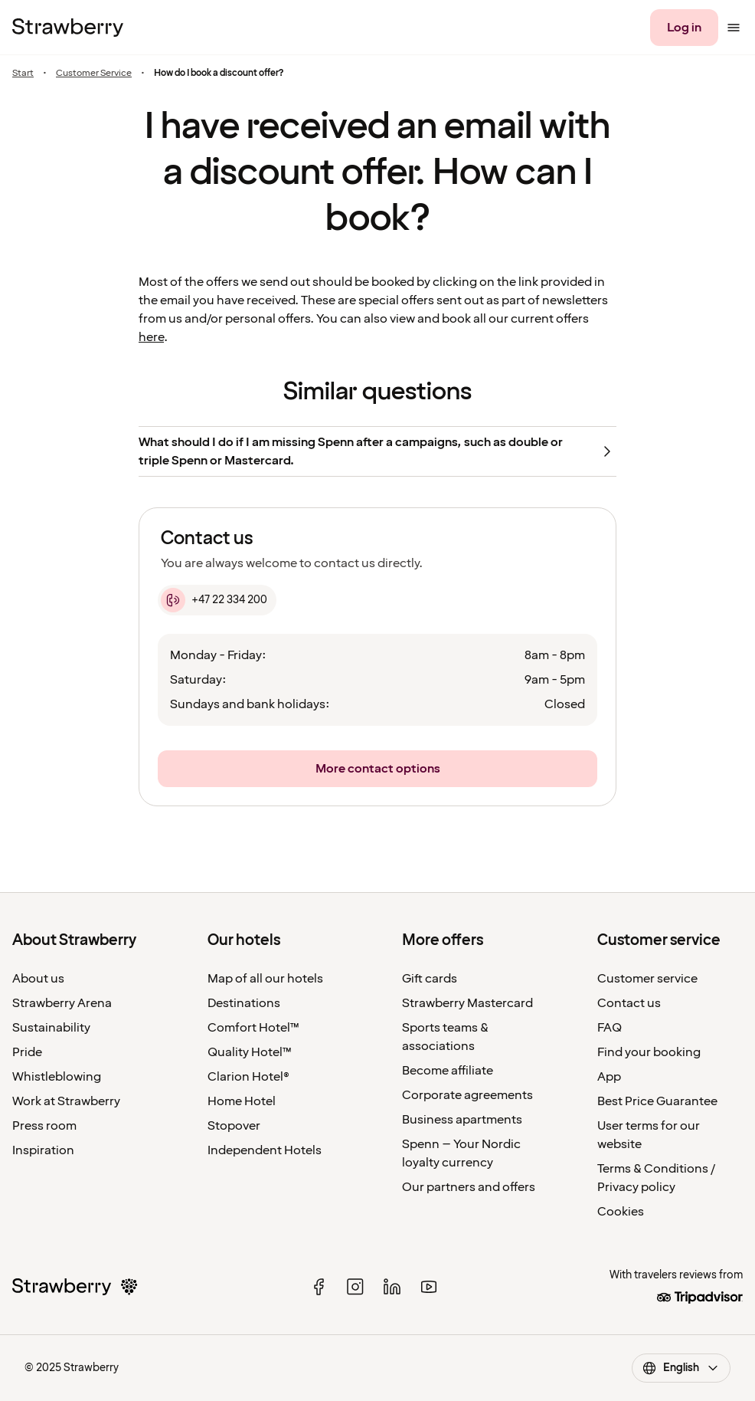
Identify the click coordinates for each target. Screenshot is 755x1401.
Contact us (629, 1003)
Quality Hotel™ (250, 1052)
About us (38, 978)
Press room (44, 1125)
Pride (27, 1052)
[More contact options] (377, 768)
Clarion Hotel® (248, 1076)
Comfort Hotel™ (253, 1027)
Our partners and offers (468, 1187)
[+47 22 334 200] (217, 600)
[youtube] (429, 1287)
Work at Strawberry (66, 1101)
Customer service (647, 978)
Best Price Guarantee (657, 1101)
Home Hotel (242, 1101)
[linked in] (392, 1287)
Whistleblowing (56, 1076)
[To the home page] (67, 27)
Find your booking (649, 1052)
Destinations (244, 1003)
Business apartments (462, 1119)
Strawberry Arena (62, 1003)
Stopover (234, 1125)
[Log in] (684, 27)
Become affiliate (447, 1070)
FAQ (609, 1027)
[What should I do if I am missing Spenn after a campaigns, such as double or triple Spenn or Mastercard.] (377, 451)
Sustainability (51, 1027)
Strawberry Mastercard (467, 1003)
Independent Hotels (265, 1150)
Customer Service (94, 73)
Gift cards (429, 978)
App (609, 1076)
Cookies (620, 1211)
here (151, 337)
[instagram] (355, 1287)
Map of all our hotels (265, 978)
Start (23, 73)
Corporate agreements (467, 1095)
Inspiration (43, 1150)
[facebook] (318, 1287)
